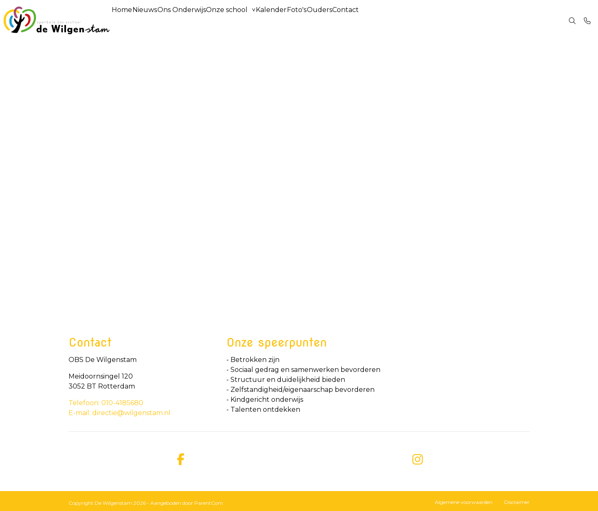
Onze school (255, 20)
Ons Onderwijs (201, 20)
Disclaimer (516, 502)
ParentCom (208, 503)
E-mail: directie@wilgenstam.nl (120, 413)
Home (126, 20)
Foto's (340, 20)
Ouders (371, 20)
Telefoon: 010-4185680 (106, 403)
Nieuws (157, 20)
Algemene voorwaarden (464, 502)
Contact (405, 20)
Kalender (307, 20)
